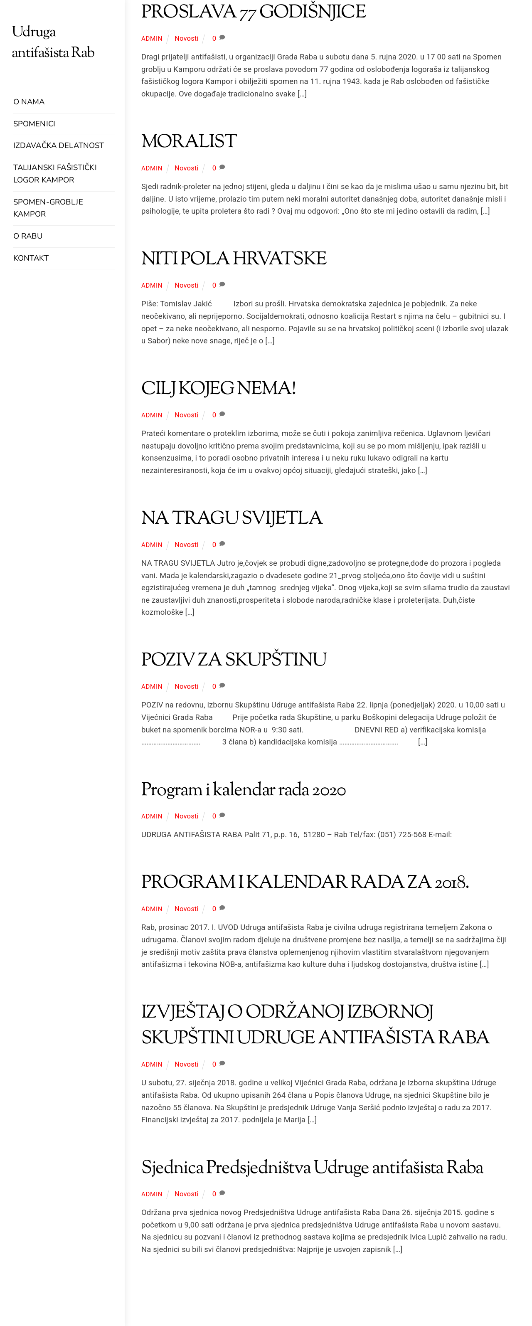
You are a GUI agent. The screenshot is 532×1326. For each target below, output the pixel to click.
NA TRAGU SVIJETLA (232, 519)
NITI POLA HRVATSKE (233, 259)
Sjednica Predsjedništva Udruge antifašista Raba (312, 1168)
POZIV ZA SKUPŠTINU (233, 661)
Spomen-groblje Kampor (48, 208)
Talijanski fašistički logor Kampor (55, 173)
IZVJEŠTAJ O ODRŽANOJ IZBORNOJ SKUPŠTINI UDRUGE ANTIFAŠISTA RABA (315, 1026)
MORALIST (188, 142)
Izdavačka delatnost (58, 145)
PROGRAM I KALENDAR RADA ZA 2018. (305, 883)
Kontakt (31, 258)
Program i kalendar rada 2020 (243, 790)
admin (152, 38)
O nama (29, 101)
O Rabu (28, 236)
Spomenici (34, 123)
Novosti (187, 38)
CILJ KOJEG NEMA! (218, 389)
